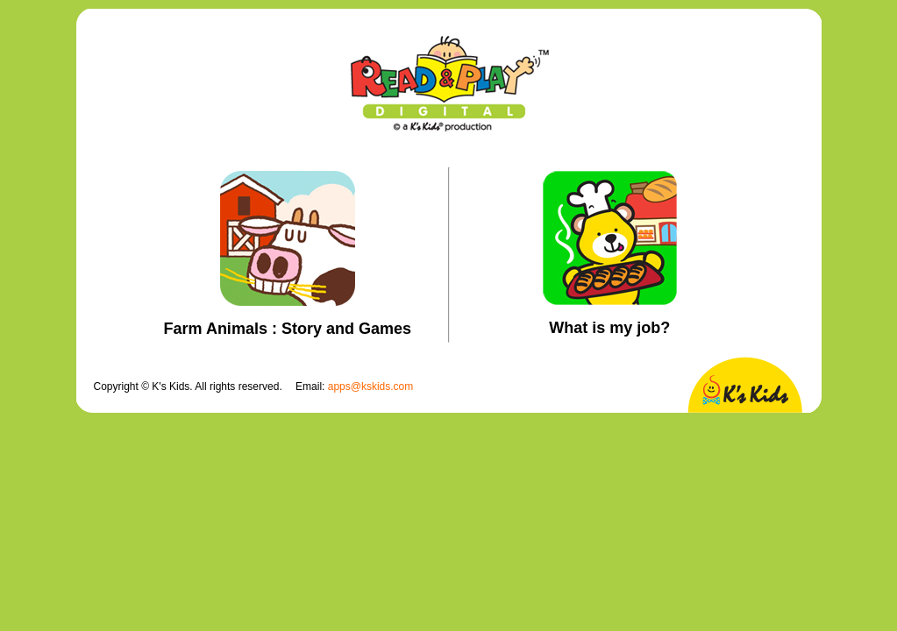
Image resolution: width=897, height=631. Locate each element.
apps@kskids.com (371, 386)
